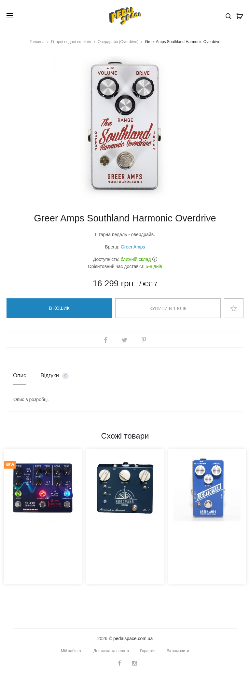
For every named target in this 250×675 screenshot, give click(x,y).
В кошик (59, 308)
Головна (37, 41)
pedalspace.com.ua (133, 638)
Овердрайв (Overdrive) (118, 41)
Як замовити (177, 651)
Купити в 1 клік (168, 308)
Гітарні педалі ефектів (71, 41)
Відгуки (54, 375)
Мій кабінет (71, 651)
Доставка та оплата (111, 651)
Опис (19, 375)
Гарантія (147, 651)
